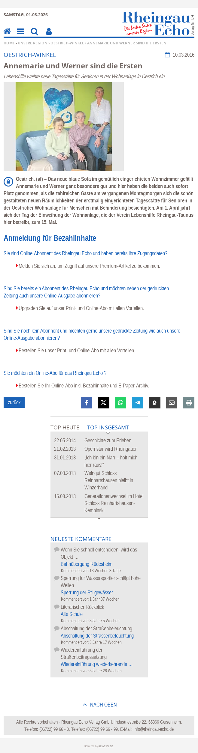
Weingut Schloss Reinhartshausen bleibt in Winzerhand (108, 480)
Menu (19, 35)
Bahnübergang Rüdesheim (86, 564)
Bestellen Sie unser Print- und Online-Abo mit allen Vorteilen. (77, 350)
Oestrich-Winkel (67, 43)
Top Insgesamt (108, 428)
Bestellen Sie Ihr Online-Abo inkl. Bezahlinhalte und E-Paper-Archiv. (84, 385)
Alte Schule (72, 614)
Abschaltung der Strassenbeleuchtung (97, 635)
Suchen (34, 35)
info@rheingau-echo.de (154, 729)
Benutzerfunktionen (49, 35)
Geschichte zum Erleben (107, 440)
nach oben (103, 704)
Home (9, 43)
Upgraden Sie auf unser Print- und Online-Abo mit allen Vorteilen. (81, 308)
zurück (14, 402)
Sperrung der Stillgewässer (87, 592)
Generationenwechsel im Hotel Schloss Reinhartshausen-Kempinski (113, 503)
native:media (106, 746)
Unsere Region (32, 43)
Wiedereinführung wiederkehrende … (97, 664)
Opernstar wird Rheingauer (110, 449)
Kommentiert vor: (75, 570)
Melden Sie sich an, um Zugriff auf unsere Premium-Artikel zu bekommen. (89, 266)
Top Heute (64, 427)
